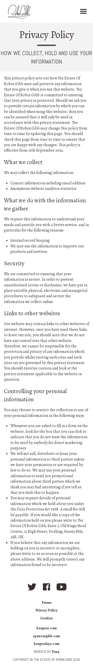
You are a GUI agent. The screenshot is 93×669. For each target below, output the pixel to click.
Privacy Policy (46, 610)
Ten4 (55, 651)
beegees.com (46, 628)
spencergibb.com (46, 636)
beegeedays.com (47, 643)
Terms (46, 602)
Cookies (46, 618)
